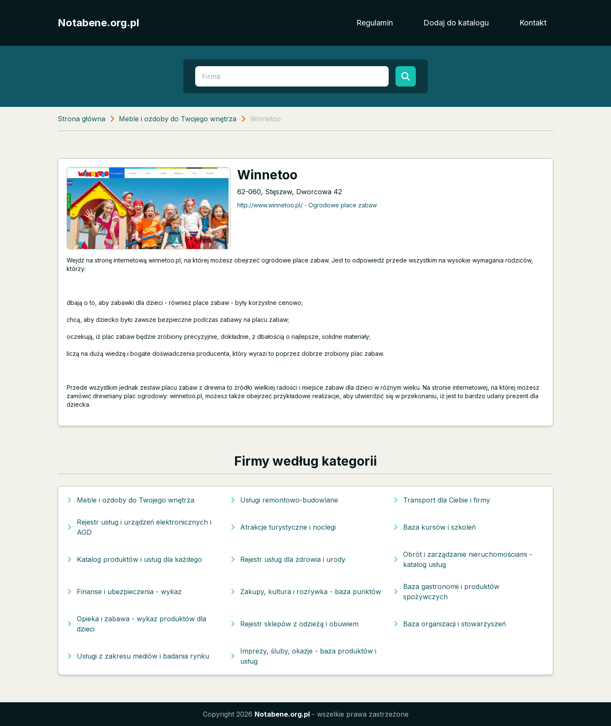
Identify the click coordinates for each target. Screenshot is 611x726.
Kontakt (533, 22)
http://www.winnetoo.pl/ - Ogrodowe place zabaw (307, 205)
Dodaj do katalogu (456, 22)
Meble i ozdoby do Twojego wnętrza (177, 118)
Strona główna (81, 118)
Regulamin (374, 22)
